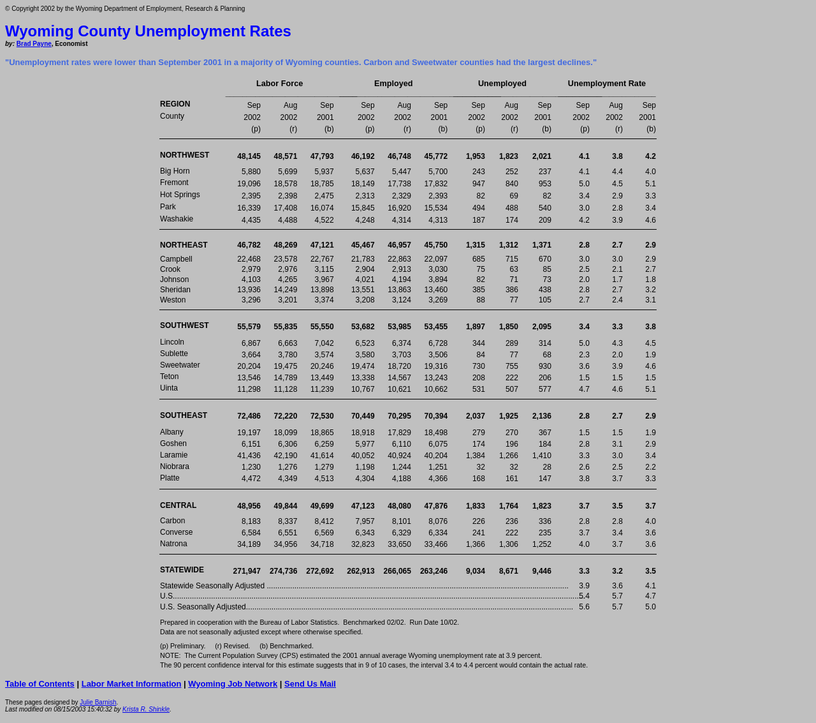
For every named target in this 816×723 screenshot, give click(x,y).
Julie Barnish (98, 702)
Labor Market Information (132, 684)
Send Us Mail (310, 684)
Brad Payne (34, 43)
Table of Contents (40, 684)
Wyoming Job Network (232, 684)
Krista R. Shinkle (146, 709)
